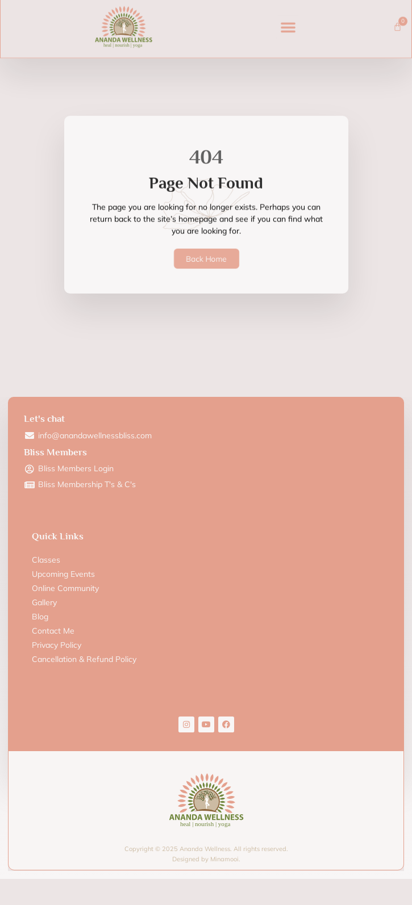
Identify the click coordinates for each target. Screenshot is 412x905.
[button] (288, 18)
